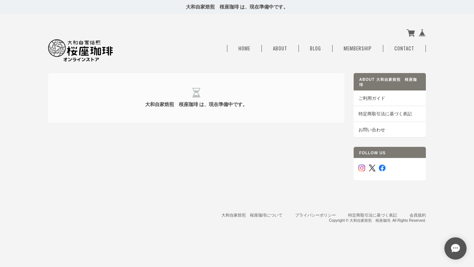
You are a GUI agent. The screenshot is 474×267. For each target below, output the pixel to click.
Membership (358, 48)
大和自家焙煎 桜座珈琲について (252, 215)
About (280, 48)
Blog (315, 48)
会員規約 (418, 215)
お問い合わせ (371, 129)
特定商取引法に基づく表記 (385, 113)
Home (244, 48)
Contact (404, 48)
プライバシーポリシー (315, 215)
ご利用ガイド (371, 98)
